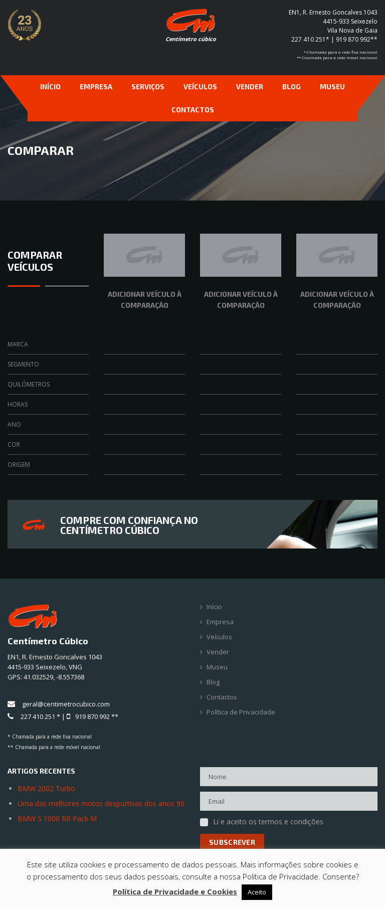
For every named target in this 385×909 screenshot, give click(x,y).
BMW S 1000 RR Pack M (57, 818)
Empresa (96, 86)
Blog (291, 86)
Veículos (200, 86)
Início (50, 86)
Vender (249, 86)
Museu (332, 86)
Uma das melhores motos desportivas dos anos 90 (101, 803)
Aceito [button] (257, 891)
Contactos (192, 109)
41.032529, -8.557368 (54, 676)
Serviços (147, 86)
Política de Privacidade (241, 712)
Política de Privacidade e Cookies (175, 891)
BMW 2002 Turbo (46, 788)
